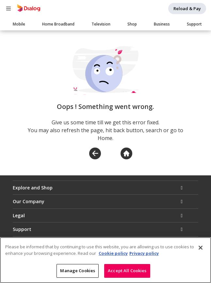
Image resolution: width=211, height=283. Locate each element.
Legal (19, 215)
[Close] (200, 248)
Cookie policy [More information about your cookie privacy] (113, 253)
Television (100, 24)
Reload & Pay (187, 8)
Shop (132, 24)
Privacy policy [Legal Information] (144, 253)
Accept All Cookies (127, 271)
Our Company (28, 201)
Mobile (19, 24)
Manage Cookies (77, 271)
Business (162, 24)
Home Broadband (58, 24)
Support (194, 24)
